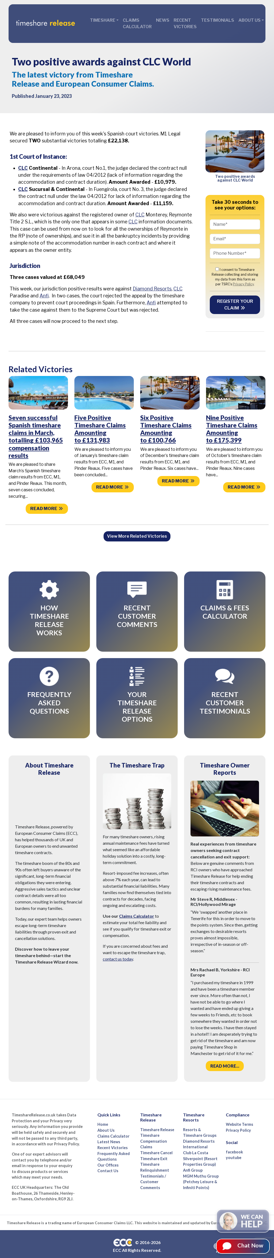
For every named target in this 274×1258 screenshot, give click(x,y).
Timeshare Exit (154, 1150)
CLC (23, 168)
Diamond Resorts (152, 289)
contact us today (118, 950)
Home (102, 1116)
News (162, 20)
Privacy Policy (243, 284)
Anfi (44, 295)
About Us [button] (249, 20)
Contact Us (107, 1162)
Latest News (108, 1133)
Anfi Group (193, 1161)
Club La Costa (195, 1144)
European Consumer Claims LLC (105, 1214)
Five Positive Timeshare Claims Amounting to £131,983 (100, 429)
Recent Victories (185, 23)
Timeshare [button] (102, 20)
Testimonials (217, 20)
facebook (234, 1143)
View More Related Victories (137, 536)
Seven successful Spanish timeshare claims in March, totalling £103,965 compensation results (36, 436)
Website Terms (239, 1116)
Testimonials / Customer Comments (153, 1173)
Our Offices (108, 1156)
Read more (46, 508)
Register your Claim (235, 304)
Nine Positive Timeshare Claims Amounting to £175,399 (231, 429)
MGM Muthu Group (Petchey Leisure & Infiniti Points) (201, 1173)
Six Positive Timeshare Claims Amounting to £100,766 (166, 429)
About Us (106, 1121)
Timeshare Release (157, 1121)
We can (252, 1225)
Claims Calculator (137, 23)
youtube (233, 1149)
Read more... (224, 1057)
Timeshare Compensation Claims (153, 1133)
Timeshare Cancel (156, 1144)
